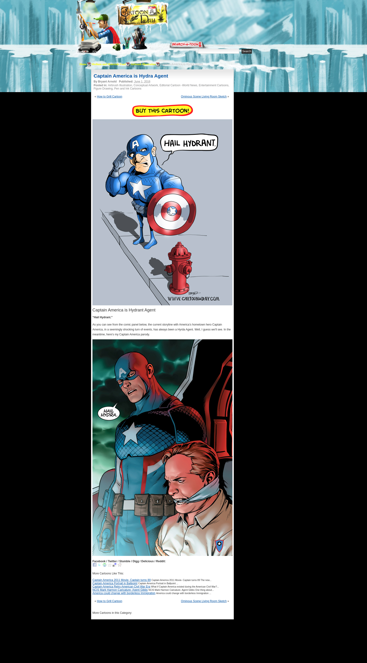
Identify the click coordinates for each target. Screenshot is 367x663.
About (96, 51)
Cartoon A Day (154, 16)
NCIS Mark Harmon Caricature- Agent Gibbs (120, 590)
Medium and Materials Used (109, 64)
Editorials (113, 51)
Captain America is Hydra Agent (131, 76)
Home (80, 51)
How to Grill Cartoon (109, 96)
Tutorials (133, 51)
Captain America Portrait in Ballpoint (114, 583)
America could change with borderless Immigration (123, 593)
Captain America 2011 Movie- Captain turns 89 (121, 580)
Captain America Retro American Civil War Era (121, 586)
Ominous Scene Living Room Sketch (204, 96)
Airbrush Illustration (143, 64)
